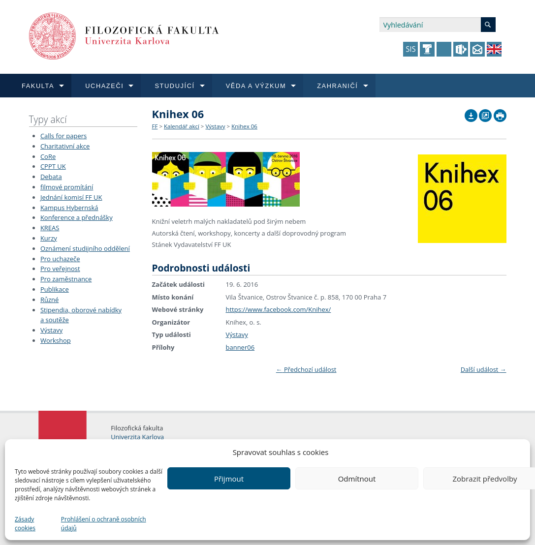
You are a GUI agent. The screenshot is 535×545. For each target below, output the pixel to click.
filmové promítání (66, 186)
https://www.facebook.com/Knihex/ (278, 309)
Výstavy (51, 330)
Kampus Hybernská (69, 207)
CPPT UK (53, 166)
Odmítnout (357, 479)
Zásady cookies (25, 523)
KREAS (50, 227)
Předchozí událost (306, 369)
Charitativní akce (65, 146)
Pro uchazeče (60, 258)
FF (155, 126)
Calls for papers (63, 135)
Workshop (55, 340)
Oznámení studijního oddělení (85, 248)
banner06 (240, 347)
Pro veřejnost (60, 268)
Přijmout (229, 479)
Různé (49, 299)
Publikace (54, 289)
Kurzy (48, 238)
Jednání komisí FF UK (71, 197)
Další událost (483, 369)
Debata (51, 176)
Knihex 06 (244, 126)
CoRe (48, 156)
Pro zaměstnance (66, 278)
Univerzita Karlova (137, 436)
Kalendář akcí (181, 126)
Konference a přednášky (76, 217)
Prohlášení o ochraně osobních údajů (103, 523)
